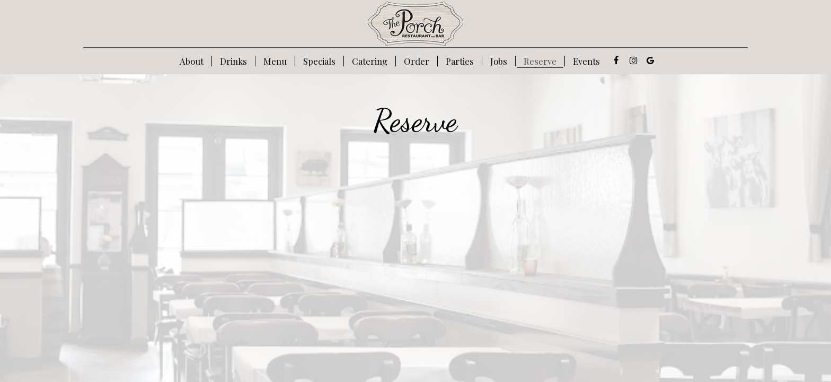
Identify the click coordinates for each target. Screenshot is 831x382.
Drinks (233, 61)
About (192, 61)
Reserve (540, 61)
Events (586, 61)
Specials (319, 61)
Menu (275, 61)
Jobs (498, 61)
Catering (369, 61)
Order (416, 61)
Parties (460, 61)
